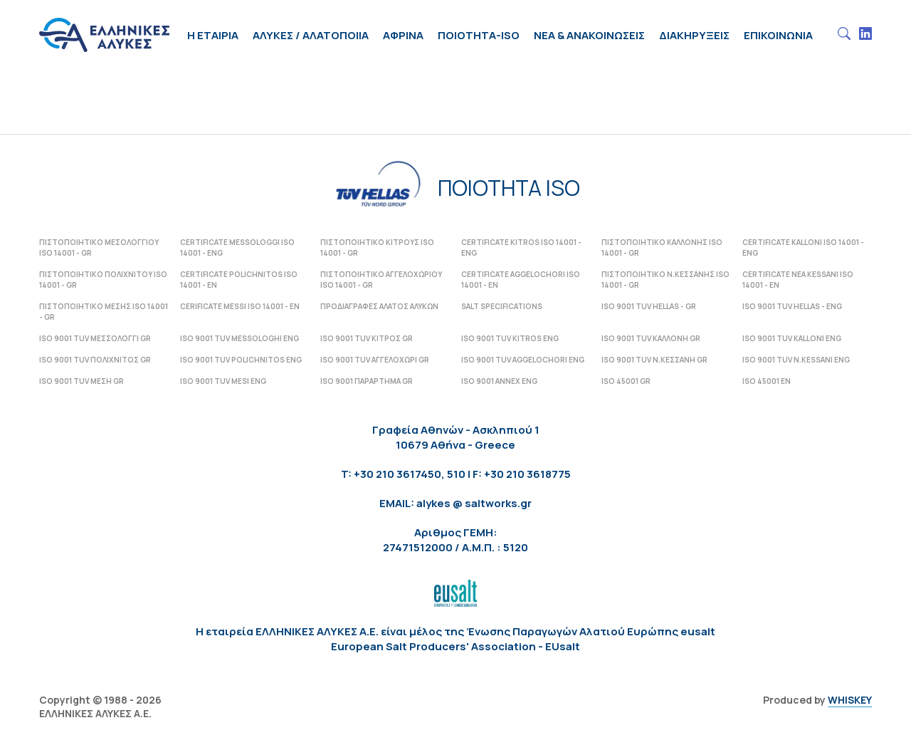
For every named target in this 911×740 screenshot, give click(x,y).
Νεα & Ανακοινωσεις (589, 35)
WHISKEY (850, 700)
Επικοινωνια (778, 35)
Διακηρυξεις (694, 35)
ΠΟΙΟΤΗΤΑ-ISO (479, 35)
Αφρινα (403, 35)
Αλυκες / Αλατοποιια (311, 35)
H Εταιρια (212, 35)
